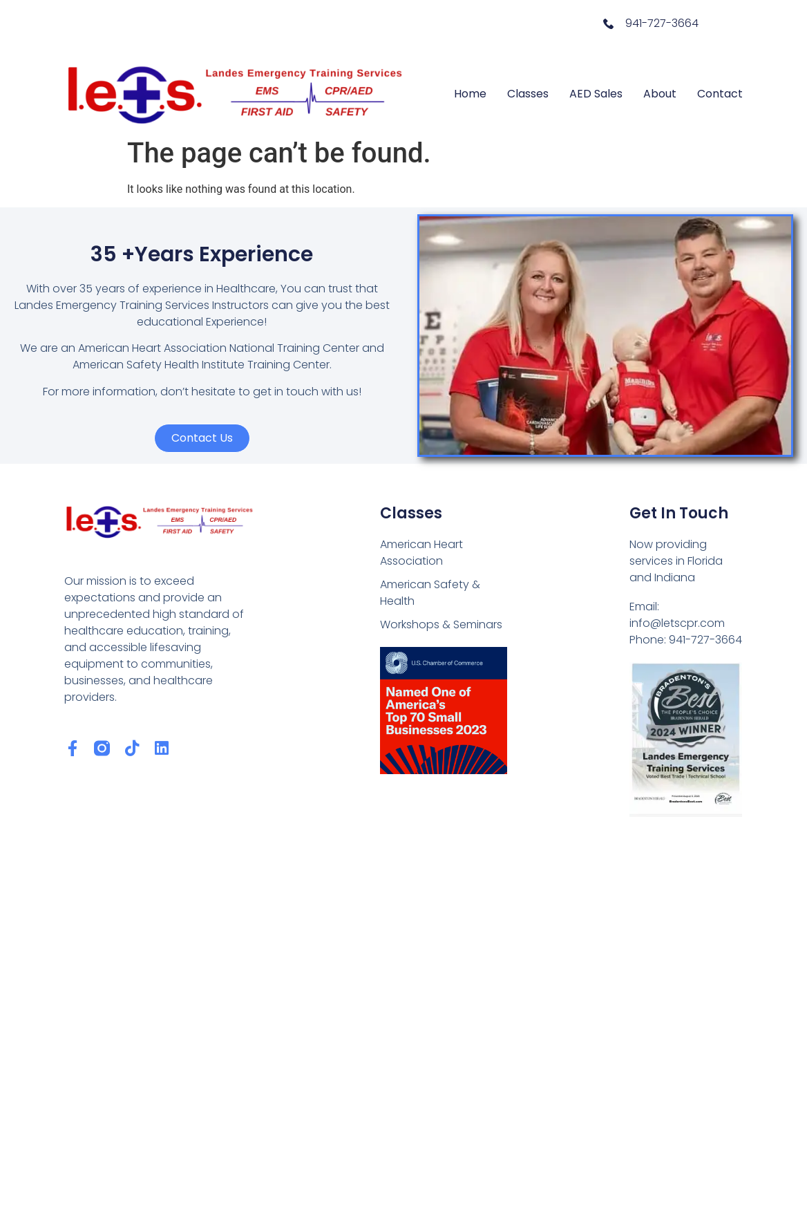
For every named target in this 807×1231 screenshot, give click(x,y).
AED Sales (596, 94)
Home (470, 94)
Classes (528, 94)
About (659, 94)
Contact (720, 94)
